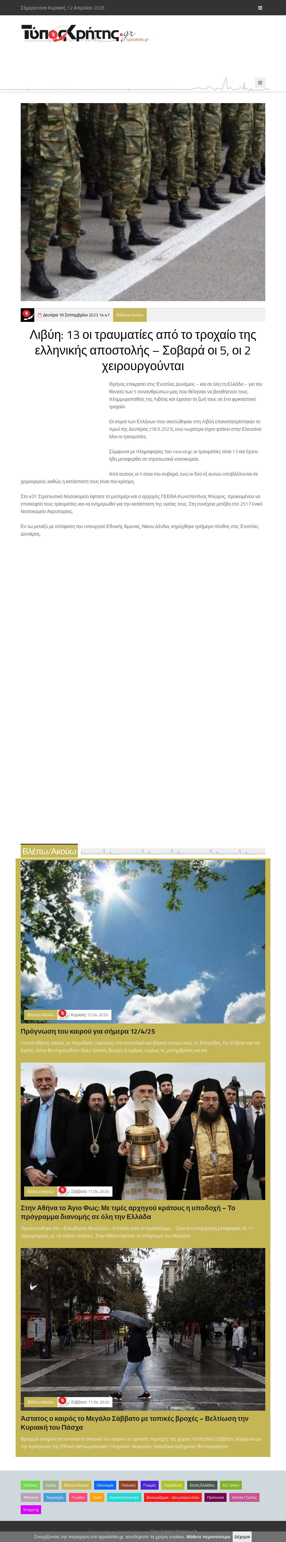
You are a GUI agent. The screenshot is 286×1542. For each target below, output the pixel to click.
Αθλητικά (30, 1497)
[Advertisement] (144, 60)
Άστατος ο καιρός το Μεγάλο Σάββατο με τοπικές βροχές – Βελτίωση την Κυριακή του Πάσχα (135, 1422)
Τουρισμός (55, 1497)
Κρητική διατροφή (124, 1497)
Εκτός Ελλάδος (202, 1485)
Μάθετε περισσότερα (208, 1536)
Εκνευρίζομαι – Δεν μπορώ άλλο (173, 1497)
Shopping (30, 1509)
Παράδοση (173, 1485)
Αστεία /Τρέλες (244, 1497)
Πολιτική (128, 1485)
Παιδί (97, 1497)
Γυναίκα (78, 1497)
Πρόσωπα (215, 1497)
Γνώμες (149, 1485)
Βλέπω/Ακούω (130, 315)
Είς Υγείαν (231, 1485)
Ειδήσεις (30, 1485)
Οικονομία (105, 1485)
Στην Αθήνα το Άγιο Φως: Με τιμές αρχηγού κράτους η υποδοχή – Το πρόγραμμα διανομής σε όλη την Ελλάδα (128, 1212)
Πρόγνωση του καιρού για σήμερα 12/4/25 (88, 1031)
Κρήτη (51, 1485)
